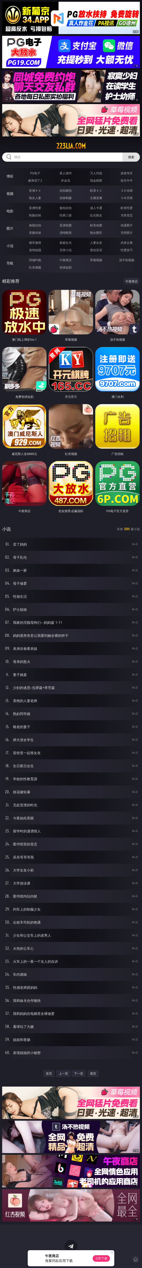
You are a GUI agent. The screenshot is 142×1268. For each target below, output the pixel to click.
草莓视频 (96, 260)
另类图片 (127, 233)
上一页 (63, 1073)
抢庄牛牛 (127, 180)
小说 (9, 245)
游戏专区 (127, 173)
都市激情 (35, 243)
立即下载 (101, 1258)
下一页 (78, 1073)
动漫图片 (127, 225)
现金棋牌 (96, 180)
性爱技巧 (127, 250)
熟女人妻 (35, 198)
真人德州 (66, 173)
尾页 (93, 1073)
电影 (9, 211)
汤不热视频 (126, 260)
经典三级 (66, 215)
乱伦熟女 (96, 215)
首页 (49, 1073)
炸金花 (65, 180)
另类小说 (66, 250)
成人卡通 (96, 208)
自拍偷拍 (66, 190)
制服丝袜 (35, 215)
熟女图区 (96, 233)
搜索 (131, 157)
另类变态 (127, 215)
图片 (9, 228)
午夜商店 (66, 260)
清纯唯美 (66, 233)
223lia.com (71, 146)
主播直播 (96, 198)
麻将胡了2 (35, 180)
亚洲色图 (66, 225)
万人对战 (96, 173)
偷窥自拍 (35, 225)
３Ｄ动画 (127, 190)
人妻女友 (96, 243)
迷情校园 (35, 250)
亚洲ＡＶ (35, 190)
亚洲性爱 (35, 208)
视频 (9, 193)
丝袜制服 (66, 198)
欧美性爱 (127, 208)
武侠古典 (127, 243)
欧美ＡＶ (96, 190)
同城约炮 (35, 260)
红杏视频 (35, 267)
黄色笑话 (96, 250)
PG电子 (35, 173)
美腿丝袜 (35, 233)
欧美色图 (96, 225)
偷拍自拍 (66, 208)
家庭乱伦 (66, 243)
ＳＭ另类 (127, 198)
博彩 (9, 176)
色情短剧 (66, 267)
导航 (9, 263)
